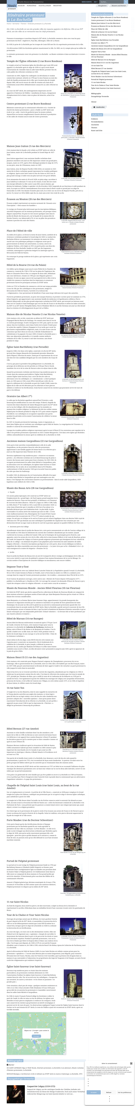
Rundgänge (31, 6)
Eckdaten (94, 119)
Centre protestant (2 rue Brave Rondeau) (106, 20)
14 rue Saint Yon (97, 66)
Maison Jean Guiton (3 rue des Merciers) (105, 23)
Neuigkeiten (102, 6)
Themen (23, 24)
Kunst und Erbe (96, 130)
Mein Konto (87, 2)
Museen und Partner (119, 6)
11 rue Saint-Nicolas (98, 82)
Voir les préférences (124, 1092)
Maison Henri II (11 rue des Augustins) (105, 63)
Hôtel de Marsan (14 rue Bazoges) (103, 60)
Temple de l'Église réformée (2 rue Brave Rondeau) (109, 17)
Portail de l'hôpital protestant (101, 79)
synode (9, 679)
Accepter (94, 1092)
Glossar (93, 102)
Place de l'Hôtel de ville (99, 29)
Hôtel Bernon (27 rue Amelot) (101, 68)
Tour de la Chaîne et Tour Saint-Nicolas (105, 85)
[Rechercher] (126, 2)
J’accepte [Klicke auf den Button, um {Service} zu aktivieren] (36, 1036)
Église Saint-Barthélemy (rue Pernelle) (105, 40)
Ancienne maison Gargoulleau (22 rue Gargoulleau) (109, 46)
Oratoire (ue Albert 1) (99, 43)
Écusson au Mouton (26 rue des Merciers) (106, 26)
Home (9, 24)
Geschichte (95, 125)
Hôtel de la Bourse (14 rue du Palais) (104, 32)
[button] (131, 1063)
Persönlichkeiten (97, 122)
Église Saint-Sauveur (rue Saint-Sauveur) (105, 88)
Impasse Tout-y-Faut (98, 52)
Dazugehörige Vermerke (100, 96)
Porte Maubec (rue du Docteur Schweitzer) (106, 76)
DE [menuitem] (95, 2)
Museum (21, 6)
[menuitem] (95, 2)
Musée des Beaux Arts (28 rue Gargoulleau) (106, 49)
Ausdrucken (99, 107)
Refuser (108, 1092)
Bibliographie (96, 93)
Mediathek (57, 6)
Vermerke (16, 24)
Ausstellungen (45, 6)
